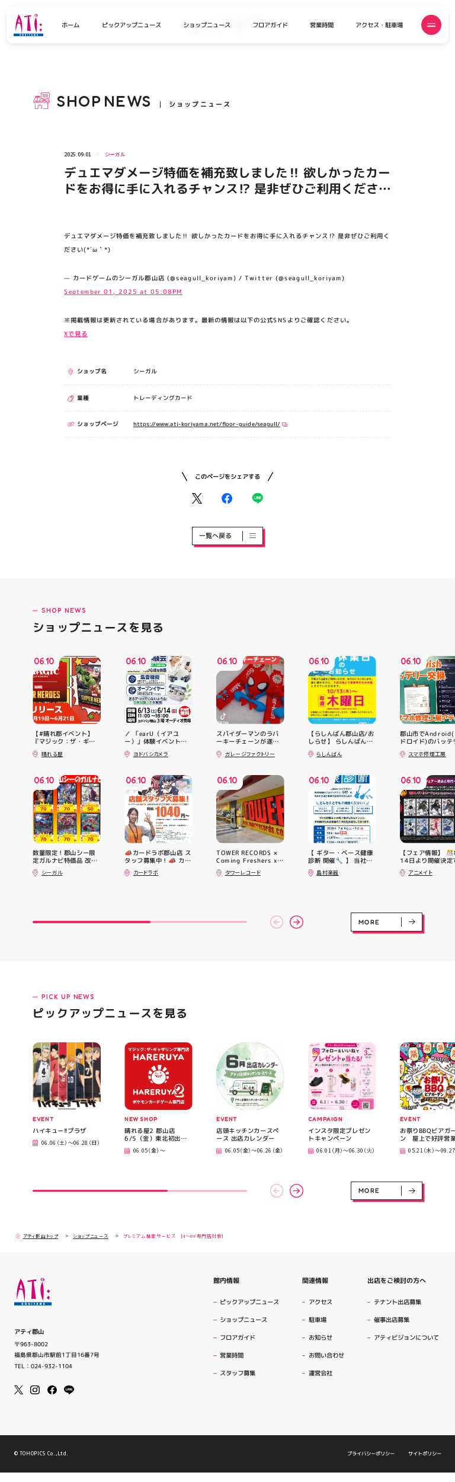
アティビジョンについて (407, 1337)
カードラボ (146, 872)
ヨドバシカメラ (151, 754)
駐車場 (317, 1319)
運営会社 (322, 1373)
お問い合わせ (326, 1355)
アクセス (320, 1302)
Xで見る (76, 333)
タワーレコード (243, 872)
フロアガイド (270, 25)
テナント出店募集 (397, 1302)
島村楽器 (327, 872)
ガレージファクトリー (250, 754)
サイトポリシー (424, 1463)
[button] (277, 922)
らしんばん (329, 754)
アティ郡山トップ (36, 1236)
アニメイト (420, 872)
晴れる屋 (52, 754)
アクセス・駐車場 (379, 25)
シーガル (115, 154)
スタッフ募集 (237, 1373)
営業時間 (322, 25)
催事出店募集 (391, 1319)
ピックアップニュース (131, 25)
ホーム (70, 25)
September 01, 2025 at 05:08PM (123, 291)
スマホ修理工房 (427, 754)
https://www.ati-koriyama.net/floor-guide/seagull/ (210, 424)
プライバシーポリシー (371, 1463)
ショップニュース (206, 25)
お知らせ (320, 1337)
